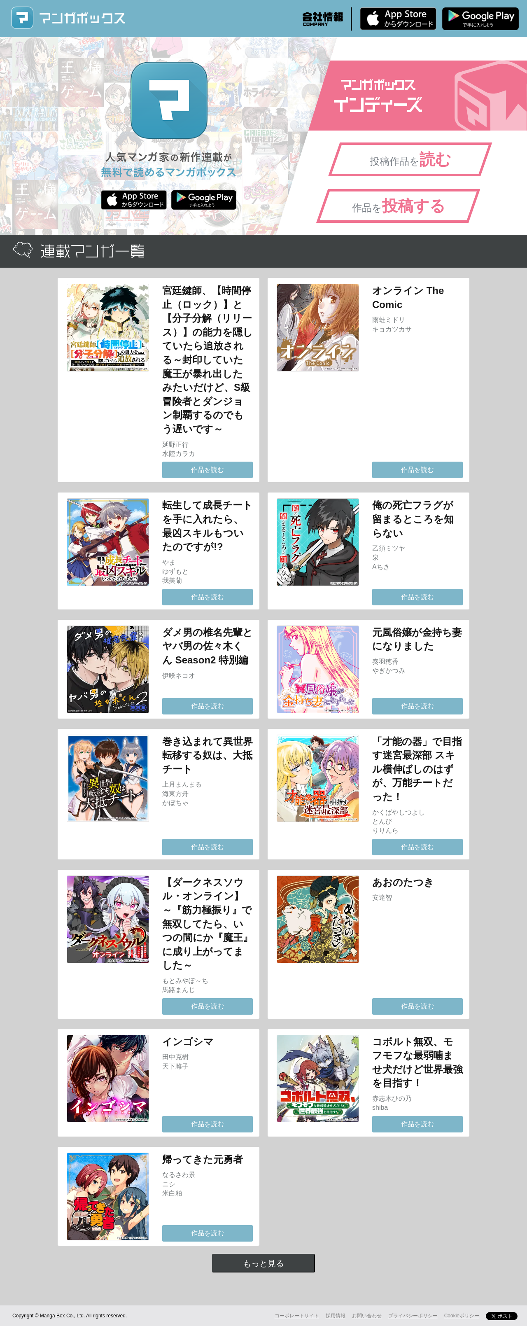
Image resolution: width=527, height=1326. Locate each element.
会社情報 (323, 19)
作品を (398, 206)
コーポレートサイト (297, 1315)
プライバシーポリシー (413, 1315)
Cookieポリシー (461, 1315)
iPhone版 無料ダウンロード (398, 18)
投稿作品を (410, 159)
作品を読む (207, 469)
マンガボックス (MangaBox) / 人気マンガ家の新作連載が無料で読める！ (68, 18)
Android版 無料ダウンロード (480, 18)
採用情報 (335, 1315)
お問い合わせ (367, 1315)
